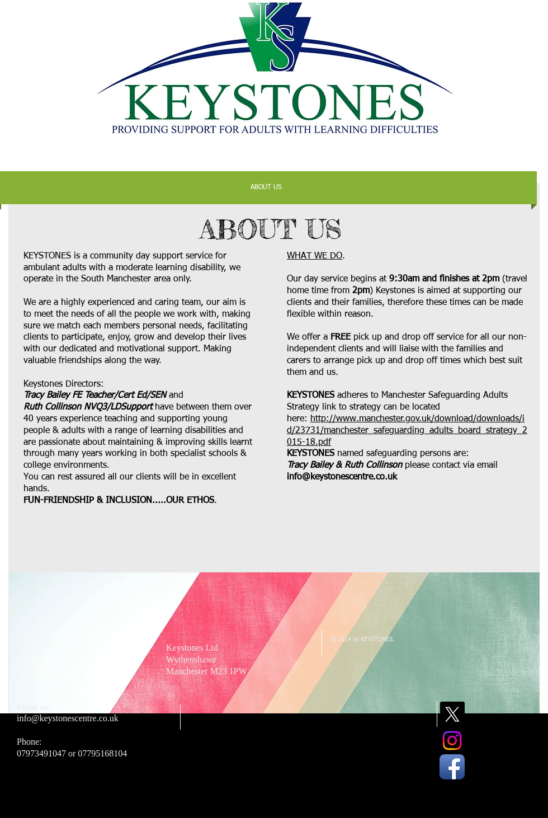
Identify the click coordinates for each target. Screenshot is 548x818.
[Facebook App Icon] (452, 766)
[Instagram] (452, 740)
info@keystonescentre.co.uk (342, 477)
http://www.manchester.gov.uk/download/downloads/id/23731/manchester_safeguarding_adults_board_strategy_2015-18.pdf (407, 431)
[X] (452, 714)
